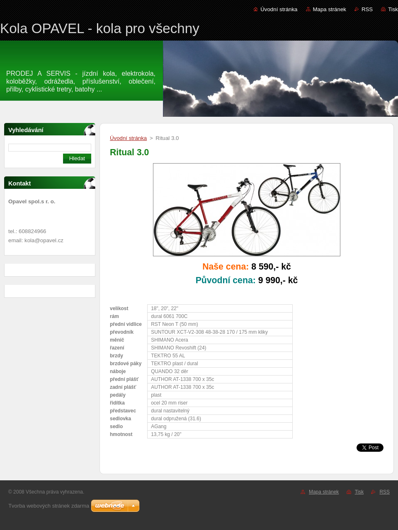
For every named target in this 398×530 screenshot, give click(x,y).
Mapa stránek (329, 9)
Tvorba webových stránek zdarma (48, 506)
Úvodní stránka (278, 9)
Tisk (393, 9)
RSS (367, 9)
